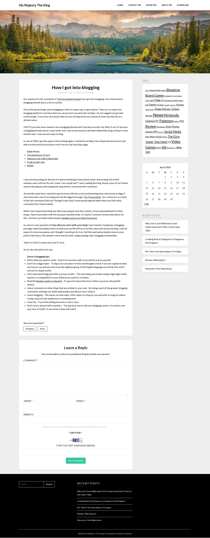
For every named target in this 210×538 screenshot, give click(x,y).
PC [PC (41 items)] (157, 121)
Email (80, 401)
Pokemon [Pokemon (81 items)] (166, 121)
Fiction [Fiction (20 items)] (160, 105)
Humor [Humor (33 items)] (180, 104)
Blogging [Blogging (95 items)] (173, 90)
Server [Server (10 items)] (161, 132)
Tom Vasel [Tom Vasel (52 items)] (160, 141)
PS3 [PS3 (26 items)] (182, 121)
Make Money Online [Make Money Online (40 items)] (167, 109)
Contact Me (134, 5)
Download (183, 5)
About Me (167, 5)
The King (89, 92)
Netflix (30, 165)
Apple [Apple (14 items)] (163, 90)
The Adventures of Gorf (39, 155)
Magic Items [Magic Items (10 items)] (149, 109)
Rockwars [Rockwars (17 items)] (161, 127)
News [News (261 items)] (158, 114)
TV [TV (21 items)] (169, 142)
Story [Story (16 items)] (164, 136)
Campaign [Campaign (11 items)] (168, 96)
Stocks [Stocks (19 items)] (158, 136)
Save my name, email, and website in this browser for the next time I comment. (76, 427)
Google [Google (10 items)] (166, 105)
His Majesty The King (34, 5)
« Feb (146, 204)
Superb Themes (124, 534)
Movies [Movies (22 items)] (149, 115)
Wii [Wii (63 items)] (164, 147)
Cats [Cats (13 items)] (147, 100)
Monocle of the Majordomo (158, 268)
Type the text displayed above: (75, 446)
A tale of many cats (36, 162)
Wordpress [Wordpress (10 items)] (171, 148)
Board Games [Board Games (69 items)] (154, 95)
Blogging (30, 329)
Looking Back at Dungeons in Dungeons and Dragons (101, 501)
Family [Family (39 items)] (153, 104)
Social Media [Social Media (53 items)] (172, 131)
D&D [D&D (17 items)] (151, 100)
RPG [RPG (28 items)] (155, 131)
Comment (30, 360)
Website (28, 414)
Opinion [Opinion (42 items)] (150, 121)
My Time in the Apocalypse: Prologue (163, 251)
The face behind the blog (69, 99)
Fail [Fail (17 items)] (146, 105)
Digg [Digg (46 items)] (157, 100)
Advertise (151, 5)
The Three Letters (93, 197)
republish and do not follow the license (80, 218)
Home (120, 5)
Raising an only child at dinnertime (44, 158)
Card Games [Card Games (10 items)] (177, 96)
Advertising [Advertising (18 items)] (155, 90)
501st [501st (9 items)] (147, 90)
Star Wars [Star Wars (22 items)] (150, 136)
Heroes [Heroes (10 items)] (173, 105)
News (42, 329)
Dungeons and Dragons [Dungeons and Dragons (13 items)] (173, 100)
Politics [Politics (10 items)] (176, 121)
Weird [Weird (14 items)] (158, 148)
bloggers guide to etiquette (50, 281)
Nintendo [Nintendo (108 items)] (171, 115)
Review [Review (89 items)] (150, 126)
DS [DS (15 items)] (162, 100)
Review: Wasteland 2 (155, 260)
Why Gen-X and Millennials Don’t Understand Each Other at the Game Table (162, 227)
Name (28, 401)
